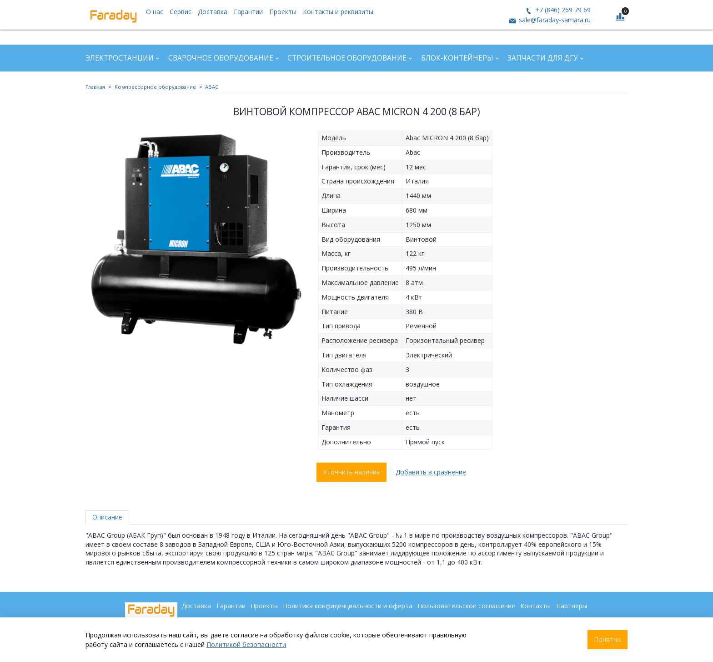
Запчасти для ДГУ (542, 58)
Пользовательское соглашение (466, 605)
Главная (95, 86)
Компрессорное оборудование (155, 86)
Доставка (212, 11)
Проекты (282, 11)
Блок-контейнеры (457, 58)
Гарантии (248, 11)
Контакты (535, 605)
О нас (154, 11)
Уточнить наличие (351, 472)
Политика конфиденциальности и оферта (347, 605)
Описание (107, 517)
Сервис (180, 11)
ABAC (211, 86)
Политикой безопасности (246, 644)
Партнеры (571, 605)
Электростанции (119, 58)
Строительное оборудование (347, 58)
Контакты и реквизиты (338, 11)
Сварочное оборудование (220, 58)
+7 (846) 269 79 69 (562, 9)
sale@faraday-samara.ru (554, 19)
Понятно (607, 639)
